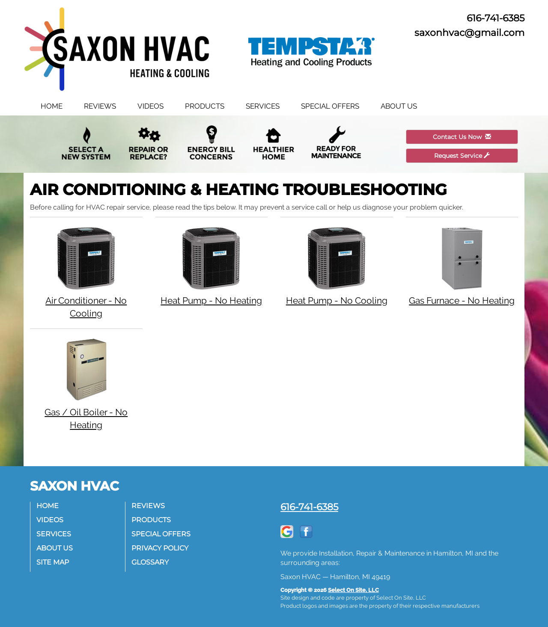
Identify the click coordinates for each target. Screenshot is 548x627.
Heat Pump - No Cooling (336, 266)
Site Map (53, 562)
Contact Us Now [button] (462, 137)
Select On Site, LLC (353, 590)
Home (52, 106)
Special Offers (330, 106)
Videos (150, 106)
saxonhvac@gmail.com (469, 32)
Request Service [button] (462, 156)
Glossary (150, 562)
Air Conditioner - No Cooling (86, 272)
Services (263, 106)
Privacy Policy (160, 548)
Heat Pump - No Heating (211, 266)
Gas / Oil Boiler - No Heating (86, 383)
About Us (399, 106)
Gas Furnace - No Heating (462, 266)
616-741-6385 (309, 507)
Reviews (100, 106)
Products (204, 106)
